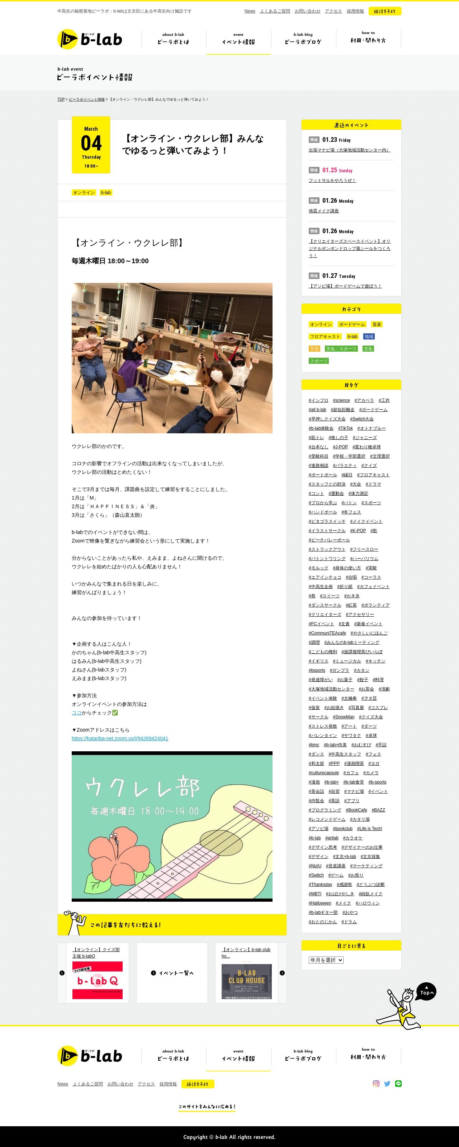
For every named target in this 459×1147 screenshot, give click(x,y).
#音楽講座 (336, 865)
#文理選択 (380, 456)
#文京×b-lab (344, 856)
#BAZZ (378, 810)
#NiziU (315, 865)
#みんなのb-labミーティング (351, 642)
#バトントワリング (327, 558)
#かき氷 (352, 595)
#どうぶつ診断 (371, 884)
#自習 (334, 791)
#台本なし (318, 446)
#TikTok (345, 428)
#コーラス (371, 577)
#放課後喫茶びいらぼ (362, 651)
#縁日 (346, 474)
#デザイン (318, 856)
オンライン (84, 192)
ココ (77, 712)
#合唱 (351, 577)
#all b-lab (317, 409)
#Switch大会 (362, 418)
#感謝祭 (344, 884)
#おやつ (350, 912)
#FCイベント (321, 623)
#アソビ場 (318, 828)
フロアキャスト (325, 336)
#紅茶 (351, 605)
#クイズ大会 (371, 716)
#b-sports (378, 782)
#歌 (373, 530)
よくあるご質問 (275, 11)
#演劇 (384, 688)
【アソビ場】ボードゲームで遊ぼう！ (345, 286)
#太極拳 (349, 698)
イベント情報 (238, 42)
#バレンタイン (323, 735)
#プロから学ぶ (323, 502)
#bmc (314, 744)
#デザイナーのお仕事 (362, 847)
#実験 (371, 567)
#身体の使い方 (347, 567)
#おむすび (361, 744)
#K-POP (358, 530)
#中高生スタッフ (344, 754)
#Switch (316, 875)
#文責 (344, 623)
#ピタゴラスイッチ (327, 521)
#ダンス (316, 754)
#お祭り (356, 875)
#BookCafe (356, 810)
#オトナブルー (372, 428)
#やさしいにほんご (369, 633)
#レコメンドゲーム (327, 819)
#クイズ (369, 465)
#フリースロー (364, 549)
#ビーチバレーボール (329, 540)
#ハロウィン (368, 903)
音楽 (377, 324)
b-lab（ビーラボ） (89, 39)
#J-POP (340, 446)
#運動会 (336, 493)
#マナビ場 (354, 791)
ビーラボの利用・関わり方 (368, 42)
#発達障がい (321, 679)
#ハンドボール (323, 512)
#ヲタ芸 (369, 698)
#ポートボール (323, 474)
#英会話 (316, 791)
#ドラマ (373, 484)
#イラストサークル (327, 530)
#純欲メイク (371, 893)
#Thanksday (320, 884)
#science (341, 400)
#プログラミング (325, 810)
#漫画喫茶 (354, 763)
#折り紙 (344, 586)
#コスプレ (378, 707)
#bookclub (342, 828)
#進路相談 (318, 465)
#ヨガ (373, 763)
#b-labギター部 (323, 912)
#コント (316, 493)
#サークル (318, 716)
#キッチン (375, 661)
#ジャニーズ (365, 437)
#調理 (314, 642)
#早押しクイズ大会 (327, 418)
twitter (387, 1083)
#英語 (334, 800)
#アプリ (352, 800)
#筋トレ (316, 437)
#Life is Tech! (369, 828)
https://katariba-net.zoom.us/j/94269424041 (120, 738)
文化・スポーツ (341, 348)
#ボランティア (375, 605)
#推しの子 (338, 437)
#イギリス (318, 661)
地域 (369, 336)
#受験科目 (318, 456)
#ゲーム (336, 875)
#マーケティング (366, 865)
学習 (314, 348)
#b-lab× (331, 782)
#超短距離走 (343, 409)
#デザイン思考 (323, 847)
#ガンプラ (340, 670)
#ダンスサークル (325, 605)
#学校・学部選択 (349, 456)
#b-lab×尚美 (335, 744)
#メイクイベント (366, 521)
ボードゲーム (352, 324)
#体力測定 (358, 493)
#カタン (361, 670)
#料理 (378, 679)
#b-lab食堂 (354, 782)
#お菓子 (344, 679)
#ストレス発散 (323, 726)
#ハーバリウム (364, 558)
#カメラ (371, 772)
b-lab (106, 192)
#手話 (381, 744)
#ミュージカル (347, 661)
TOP (61, 99)
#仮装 (314, 707)
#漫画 (314, 782)
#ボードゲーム (373, 409)
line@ (398, 1083)
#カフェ (351, 772)
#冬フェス (351, 512)
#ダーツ (369, 726)
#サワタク (351, 735)
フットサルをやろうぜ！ (332, 180)
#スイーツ (330, 595)
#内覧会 (316, 800)
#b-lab (315, 837)
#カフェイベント (373, 586)
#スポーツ (371, 502)
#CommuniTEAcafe (327, 633)
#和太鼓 (316, 763)
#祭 (312, 595)
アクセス (333, 11)
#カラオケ (353, 837)
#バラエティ (345, 465)
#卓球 (371, 735)
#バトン (349, 502)
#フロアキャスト (373, 474)
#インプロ (318, 400)
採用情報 (355, 11)
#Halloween (320, 903)
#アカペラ (364, 400)
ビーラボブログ (303, 42)
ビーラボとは (173, 42)
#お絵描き (334, 707)
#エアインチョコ (325, 577)
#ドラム (349, 921)
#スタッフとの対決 (327, 484)
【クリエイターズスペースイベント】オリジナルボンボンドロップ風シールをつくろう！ (350, 248)
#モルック (318, 567)
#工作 (384, 400)
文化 (368, 348)
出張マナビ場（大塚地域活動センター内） (350, 150)
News (250, 11)
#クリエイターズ (325, 614)
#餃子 (362, 679)
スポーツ (318, 360)
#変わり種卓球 (366, 446)
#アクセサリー (360, 614)
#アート (349, 726)
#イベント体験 (323, 698)
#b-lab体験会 (321, 428)
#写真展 (356, 707)
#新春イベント (368, 623)
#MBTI (315, 893)
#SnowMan (343, 716)
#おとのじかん (323, 921)
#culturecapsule (324, 772)
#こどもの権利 (323, 651)
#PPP (334, 763)
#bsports (317, 670)
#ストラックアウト (327, 549)
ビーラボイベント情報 (87, 99)
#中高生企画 (321, 586)
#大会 (355, 484)
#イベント (378, 791)
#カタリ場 (360, 819)
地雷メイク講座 (324, 210)
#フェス (373, 754)
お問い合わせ (308, 11)
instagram (376, 1083)
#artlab (332, 837)
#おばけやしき (340, 893)
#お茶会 (366, 688)
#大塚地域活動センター (331, 688)
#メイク (343, 903)
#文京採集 (370, 856)
